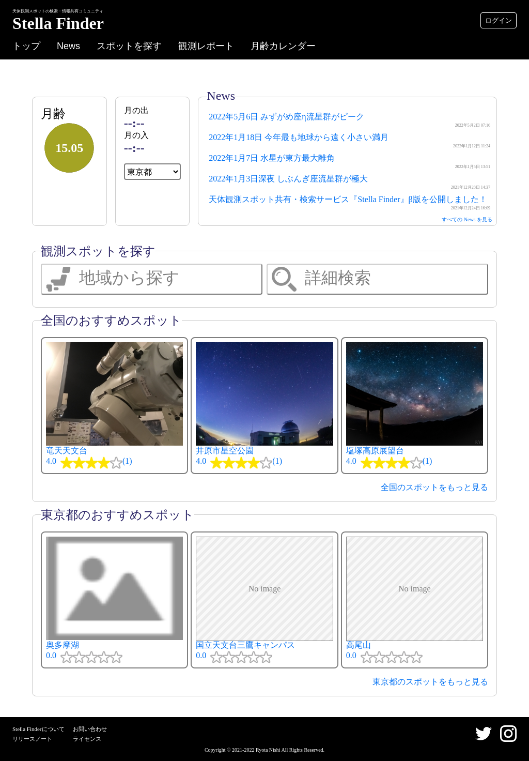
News (68, 46)
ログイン (498, 20)
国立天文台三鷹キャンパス (264, 600)
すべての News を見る (467, 219)
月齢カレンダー (283, 46)
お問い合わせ (90, 729)
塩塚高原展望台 (414, 405)
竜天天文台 (114, 405)
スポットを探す (129, 46)
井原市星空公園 (264, 405)
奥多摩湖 (114, 600)
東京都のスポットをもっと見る (430, 681)
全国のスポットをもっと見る (434, 487)
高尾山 (414, 600)
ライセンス (87, 739)
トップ (26, 46)
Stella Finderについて (38, 729)
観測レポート (206, 46)
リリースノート (32, 739)
